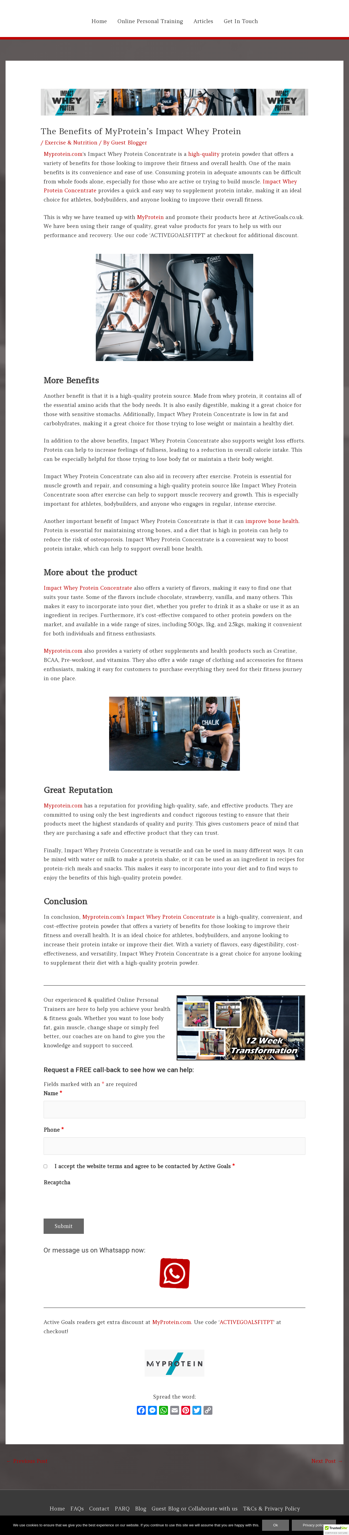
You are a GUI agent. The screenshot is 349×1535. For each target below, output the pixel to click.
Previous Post (27, 1461)
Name (53, 1093)
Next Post (327, 1461)
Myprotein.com (63, 154)
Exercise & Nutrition (71, 142)
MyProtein (150, 217)
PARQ (122, 1508)
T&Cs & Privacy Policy (271, 1508)
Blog (140, 1508)
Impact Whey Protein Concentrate (88, 587)
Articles (203, 21)
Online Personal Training (150, 21)
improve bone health (271, 521)
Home (99, 21)
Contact (99, 1508)
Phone (54, 1129)
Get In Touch (241, 21)
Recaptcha (57, 1182)
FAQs (77, 1508)
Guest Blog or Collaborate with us (195, 1508)
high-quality (203, 154)
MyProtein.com (171, 1322)
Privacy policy (314, 1525)
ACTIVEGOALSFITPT (246, 1322)
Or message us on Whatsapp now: (94, 1250)
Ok (275, 1525)
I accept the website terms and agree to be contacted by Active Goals (144, 1166)
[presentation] (86, 1201)
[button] (336, 1529)
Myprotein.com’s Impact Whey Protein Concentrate (148, 916)
